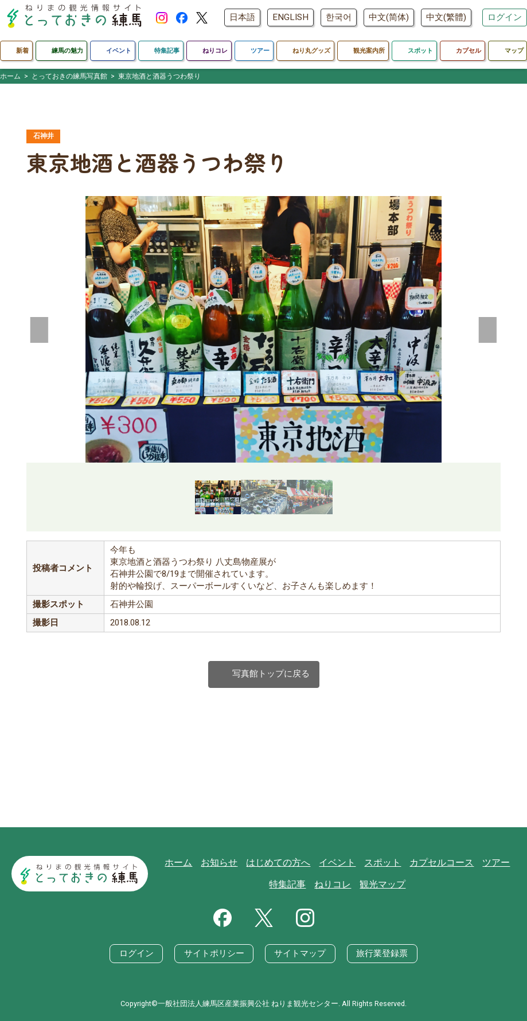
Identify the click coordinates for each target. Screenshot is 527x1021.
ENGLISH (290, 17)
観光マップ (382, 885)
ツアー (490, 862)
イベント (340, 862)
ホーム (189, 862)
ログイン (504, 17)
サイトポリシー (214, 954)
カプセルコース (439, 862)
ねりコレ (335, 885)
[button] (39, 329)
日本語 (242, 17)
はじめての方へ (284, 862)
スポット (383, 862)
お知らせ (228, 862)
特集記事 (292, 885)
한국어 (339, 17)
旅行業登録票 (381, 954)
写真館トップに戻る (263, 675)
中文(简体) (389, 17)
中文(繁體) (446, 17)
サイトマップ (300, 954)
